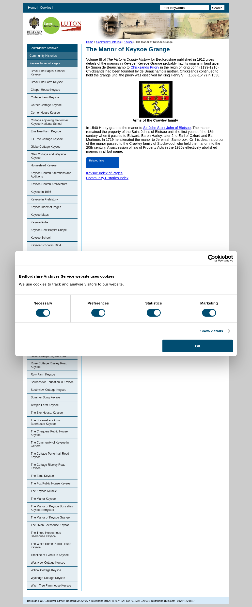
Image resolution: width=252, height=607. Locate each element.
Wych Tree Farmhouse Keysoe (51, 585)
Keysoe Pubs (39, 222)
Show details (211, 331)
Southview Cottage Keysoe (48, 390)
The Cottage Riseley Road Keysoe (48, 466)
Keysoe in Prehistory (44, 199)
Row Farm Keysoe (43, 374)
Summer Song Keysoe (45, 397)
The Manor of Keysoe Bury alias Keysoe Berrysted (52, 508)
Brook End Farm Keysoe (47, 82)
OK (198, 346)
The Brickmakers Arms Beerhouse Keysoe (46, 422)
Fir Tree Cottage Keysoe (47, 139)
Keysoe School (40, 237)
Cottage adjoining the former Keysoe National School (49, 122)
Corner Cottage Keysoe (46, 105)
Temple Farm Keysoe (45, 405)
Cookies (46, 7)
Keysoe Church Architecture (49, 184)
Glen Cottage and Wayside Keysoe (48, 156)
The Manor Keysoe (43, 498)
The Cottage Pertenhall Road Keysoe (50, 455)
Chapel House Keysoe (45, 89)
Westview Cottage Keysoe (48, 562)
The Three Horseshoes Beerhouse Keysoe (46, 534)
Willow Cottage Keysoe (46, 570)
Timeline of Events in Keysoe (50, 555)
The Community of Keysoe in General (50, 444)
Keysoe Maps (40, 214)
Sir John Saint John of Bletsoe (167, 128)
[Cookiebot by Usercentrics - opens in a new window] (211, 258)
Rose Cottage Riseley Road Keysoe (49, 365)
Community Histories (108, 41)
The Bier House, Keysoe (47, 412)
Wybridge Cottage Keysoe (48, 578)
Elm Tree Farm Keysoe (46, 131)
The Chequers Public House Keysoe (49, 433)
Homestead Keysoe (44, 165)
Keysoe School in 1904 (46, 245)
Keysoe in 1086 (41, 192)
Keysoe (128, 41)
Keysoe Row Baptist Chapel (49, 230)
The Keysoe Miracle (44, 491)
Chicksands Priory (145, 67)
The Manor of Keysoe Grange (50, 517)
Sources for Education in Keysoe (52, 382)
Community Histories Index (107, 178)
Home (32, 7)
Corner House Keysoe (45, 112)
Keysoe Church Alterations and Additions (51, 174)
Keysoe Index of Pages (45, 63)
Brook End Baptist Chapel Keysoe (47, 72)
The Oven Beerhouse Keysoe (50, 525)
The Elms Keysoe (42, 476)
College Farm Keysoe (45, 97)
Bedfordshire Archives (44, 48)
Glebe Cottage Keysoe (46, 146)
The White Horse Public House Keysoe (51, 545)
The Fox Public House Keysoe (50, 483)
